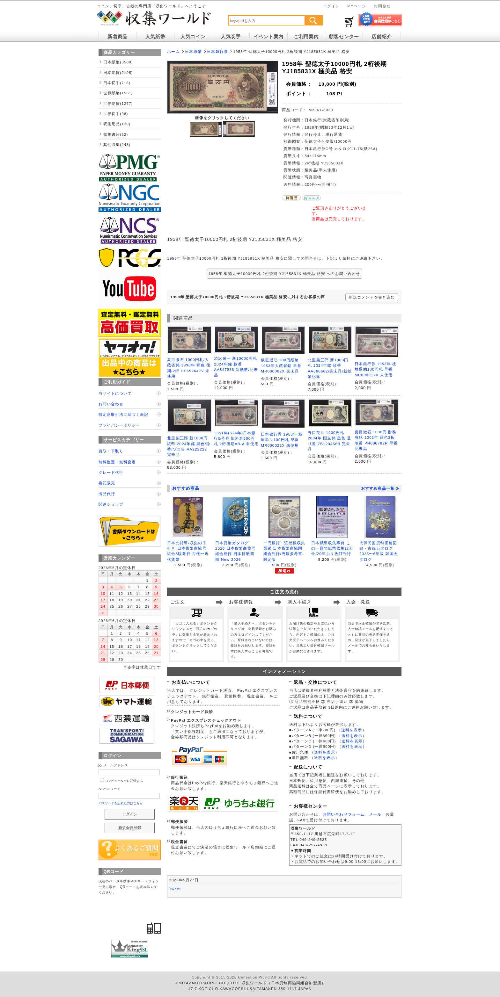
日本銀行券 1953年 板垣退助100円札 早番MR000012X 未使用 (375, 369)
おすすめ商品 (185, 488)
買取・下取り (111, 451)
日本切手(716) (117, 83)
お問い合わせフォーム (344, 814)
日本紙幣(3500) (118, 62)
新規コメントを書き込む (372, 297)
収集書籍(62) (115, 134)
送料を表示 (351, 730)
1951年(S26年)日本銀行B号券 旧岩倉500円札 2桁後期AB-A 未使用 (236, 438)
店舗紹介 (381, 36)
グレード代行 (111, 472)
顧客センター (344, 36)
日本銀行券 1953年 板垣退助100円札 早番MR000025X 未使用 (282, 439)
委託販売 (107, 483)
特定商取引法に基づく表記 (123, 414)
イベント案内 (268, 36)
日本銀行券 (217, 51)
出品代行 (107, 494)
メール (375, 814)
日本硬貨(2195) (118, 72)
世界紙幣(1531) (118, 93)
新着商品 (117, 36)
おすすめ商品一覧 (380, 488)
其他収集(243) (117, 144)
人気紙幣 (155, 36)
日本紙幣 (193, 51)
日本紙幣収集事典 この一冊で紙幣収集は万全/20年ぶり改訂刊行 (332, 548)
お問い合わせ (111, 404)
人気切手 (231, 36)
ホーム (173, 51)
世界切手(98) (115, 114)
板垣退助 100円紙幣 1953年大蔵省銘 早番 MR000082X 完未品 (281, 365)
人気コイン (193, 36)
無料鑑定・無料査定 (117, 462)
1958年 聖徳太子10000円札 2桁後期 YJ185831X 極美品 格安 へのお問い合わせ (284, 273)
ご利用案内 (306, 36)
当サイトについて (115, 393)
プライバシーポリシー (119, 425)
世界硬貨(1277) (118, 103)
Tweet (175, 889)
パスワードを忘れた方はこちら (121, 803)
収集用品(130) (117, 124)
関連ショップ (111, 504)
